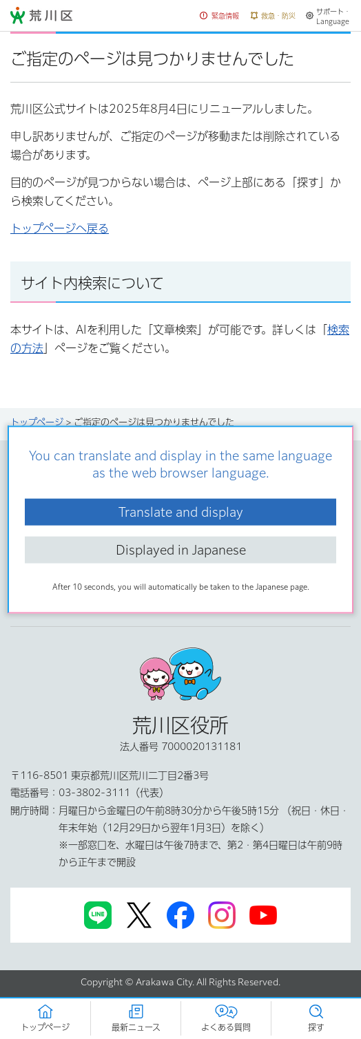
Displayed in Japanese (181, 550)
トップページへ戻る (59, 228)
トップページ (36, 422)
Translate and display (180, 511)
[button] (220, 16)
